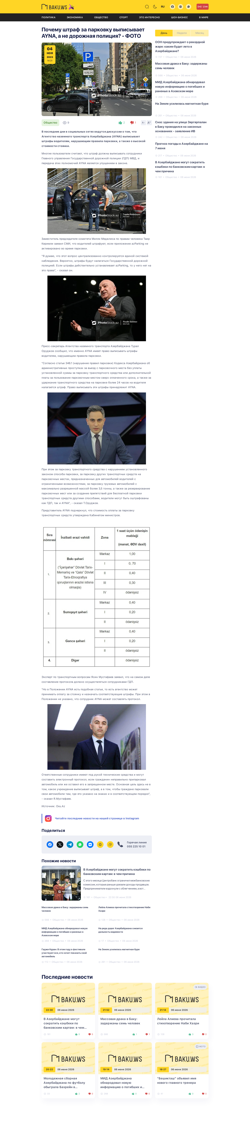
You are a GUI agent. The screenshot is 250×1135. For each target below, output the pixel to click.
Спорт (123, 17)
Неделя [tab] (182, 33)
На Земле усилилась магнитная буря (119, 949)
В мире (203, 17)
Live (203, 7)
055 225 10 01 (136, 846)
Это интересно (149, 17)
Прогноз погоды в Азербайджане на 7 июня (181, 146)
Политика (48, 17)
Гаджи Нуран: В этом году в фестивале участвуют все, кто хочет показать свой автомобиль (64, 953)
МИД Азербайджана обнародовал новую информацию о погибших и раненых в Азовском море (65, 932)
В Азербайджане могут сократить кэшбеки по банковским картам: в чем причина (180, 166)
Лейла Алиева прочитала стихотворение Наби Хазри (124, 909)
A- (143, 122)
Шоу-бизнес (179, 17)
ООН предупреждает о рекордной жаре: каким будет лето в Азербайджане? (180, 46)
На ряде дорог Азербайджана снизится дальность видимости (120, 930)
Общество (101, 17)
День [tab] (164, 33)
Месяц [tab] (199, 33)
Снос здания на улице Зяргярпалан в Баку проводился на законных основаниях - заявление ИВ (181, 126)
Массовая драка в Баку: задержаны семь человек (65, 909)
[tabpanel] (182, 109)
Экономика (75, 17)
